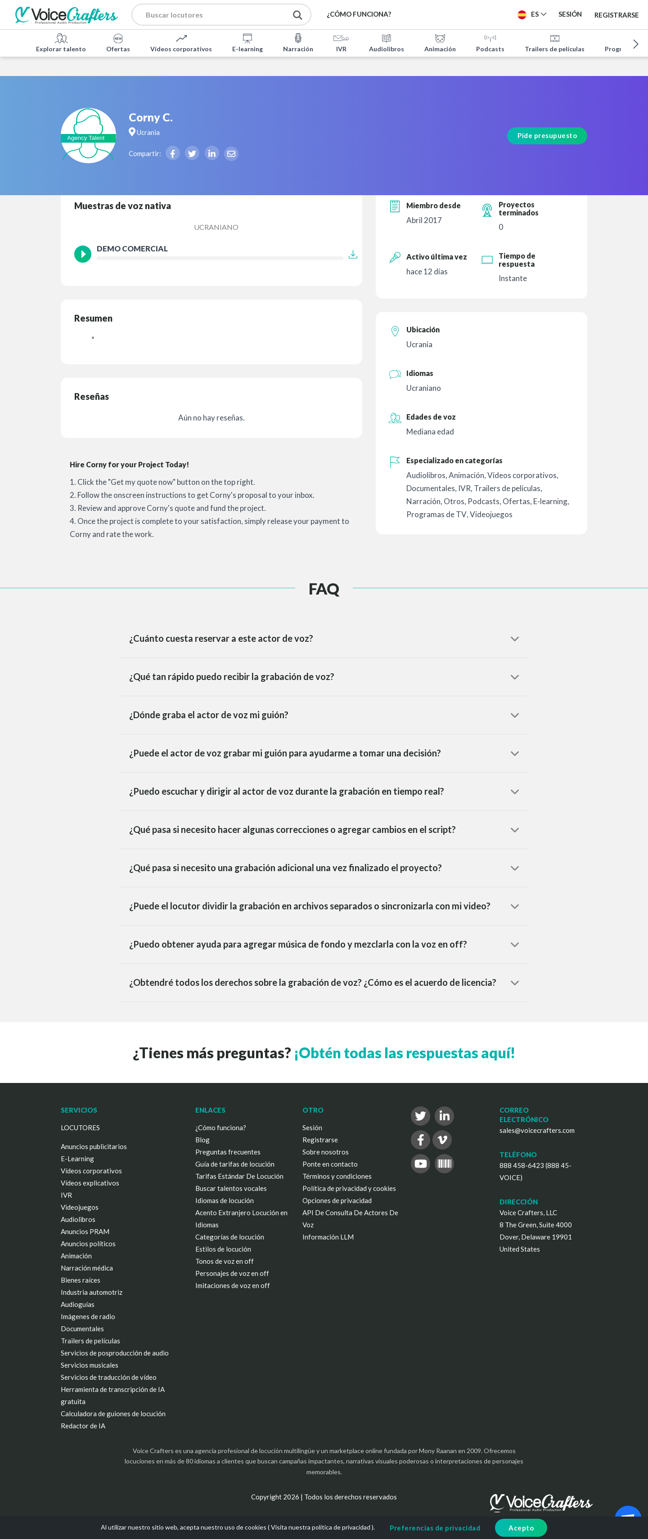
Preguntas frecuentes (228, 1152)
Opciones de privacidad (337, 1200)
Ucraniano (216, 227)
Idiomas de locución (224, 1200)
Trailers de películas (555, 42)
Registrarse (616, 14)
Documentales (82, 1328)
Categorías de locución (229, 1237)
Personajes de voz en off (232, 1273)
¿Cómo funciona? (220, 1127)
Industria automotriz (91, 1292)
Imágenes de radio (88, 1316)
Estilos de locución (223, 1249)
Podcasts (490, 42)
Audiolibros (386, 42)
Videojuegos (80, 1207)
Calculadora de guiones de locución (113, 1413)
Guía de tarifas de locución (234, 1164)
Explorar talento (61, 42)
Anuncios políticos (88, 1243)
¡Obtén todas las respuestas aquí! (404, 1052)
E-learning (247, 42)
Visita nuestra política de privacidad (320, 1527)
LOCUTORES (80, 1127)
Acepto (521, 1528)
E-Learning (77, 1158)
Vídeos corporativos (181, 42)
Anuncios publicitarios (94, 1146)
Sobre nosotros (325, 1152)
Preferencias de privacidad (435, 1528)
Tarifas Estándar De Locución (239, 1176)
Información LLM (328, 1237)
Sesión (312, 1127)
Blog (202, 1140)
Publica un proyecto (465, 14)
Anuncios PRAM (85, 1231)
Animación (440, 42)
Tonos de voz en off (224, 1261)
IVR (341, 42)
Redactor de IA (83, 1426)
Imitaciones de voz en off (232, 1285)
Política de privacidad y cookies (349, 1188)
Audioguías (77, 1304)
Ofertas (118, 42)
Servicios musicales (89, 1365)
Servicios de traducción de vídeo (109, 1377)
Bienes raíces (80, 1280)
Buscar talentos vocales (231, 1188)
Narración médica (87, 1268)
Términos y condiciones (337, 1176)
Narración (298, 42)
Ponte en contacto (330, 1164)
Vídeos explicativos (90, 1183)
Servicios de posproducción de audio (115, 1353)
